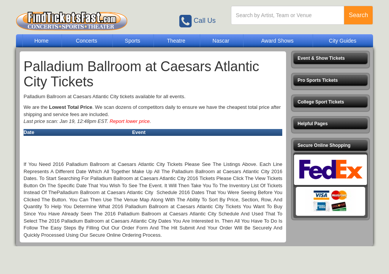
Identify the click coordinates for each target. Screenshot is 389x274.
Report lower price (129, 121)
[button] (330, 58)
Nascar (220, 41)
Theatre (176, 41)
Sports (132, 41)
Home (41, 41)
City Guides (342, 41)
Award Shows (277, 41)
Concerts (86, 41)
